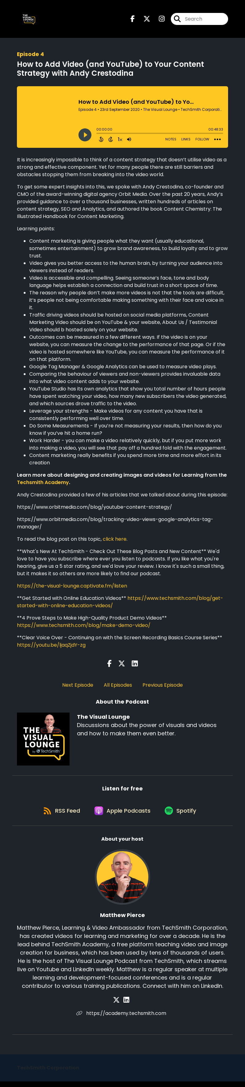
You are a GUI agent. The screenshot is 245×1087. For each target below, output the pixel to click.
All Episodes (118, 687)
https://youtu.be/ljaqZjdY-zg (51, 647)
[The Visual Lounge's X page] (143, 20)
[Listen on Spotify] (182, 815)
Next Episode (77, 687)
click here (115, 541)
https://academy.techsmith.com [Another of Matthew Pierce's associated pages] (122, 1018)
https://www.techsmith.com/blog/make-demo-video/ (84, 627)
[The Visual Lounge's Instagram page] (158, 20)
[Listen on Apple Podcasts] (122, 816)
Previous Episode (163, 687)
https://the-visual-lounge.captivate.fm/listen (72, 588)
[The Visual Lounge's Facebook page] (133, 20)
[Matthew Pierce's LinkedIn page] (126, 1005)
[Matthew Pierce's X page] (118, 1005)
